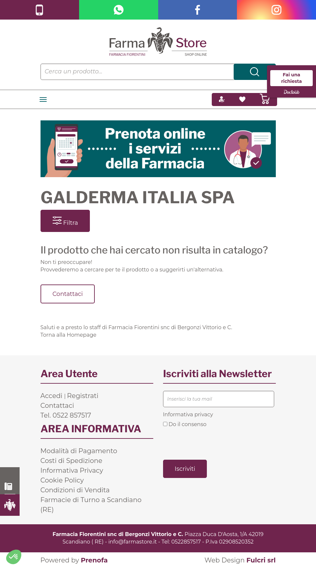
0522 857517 (10, 486)
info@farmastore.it (132, 542)
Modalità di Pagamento (79, 451)
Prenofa (94, 560)
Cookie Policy (62, 480)
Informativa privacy (188, 414)
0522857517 (186, 542)
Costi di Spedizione (72, 461)
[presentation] (212, 443)
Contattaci (68, 294)
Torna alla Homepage (68, 335)
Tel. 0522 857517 (66, 415)
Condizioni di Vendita (75, 490)
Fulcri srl (261, 560)
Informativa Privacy (72, 470)
